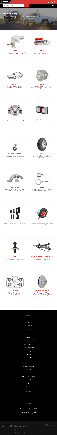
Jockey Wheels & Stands (28, 357)
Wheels (28, 383)
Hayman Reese (28, 398)
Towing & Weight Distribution (28, 376)
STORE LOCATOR (17, 426)
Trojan (28, 395)
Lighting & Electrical (28, 366)
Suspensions (28, 373)
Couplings (28, 351)
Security (28, 369)
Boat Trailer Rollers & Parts (28, 341)
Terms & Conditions (28, 329)
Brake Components (28, 347)
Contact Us (28, 322)
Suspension (15, 428)
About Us (28, 319)
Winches (28, 386)
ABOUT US (25, 426)
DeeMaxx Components (19, 433)
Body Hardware (28, 344)
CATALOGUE (10, 426)
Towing (14, 432)
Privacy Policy (28, 325)
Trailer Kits (28, 379)
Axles (28, 337)
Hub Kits (28, 354)
